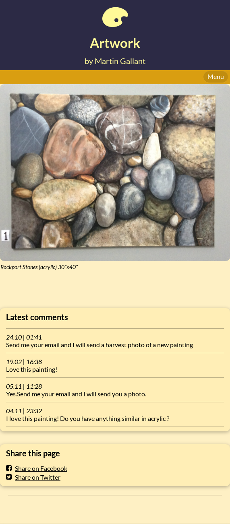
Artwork (115, 43)
